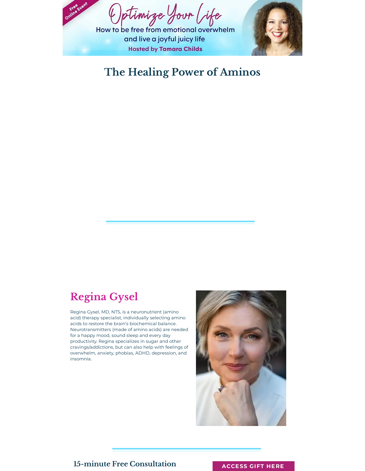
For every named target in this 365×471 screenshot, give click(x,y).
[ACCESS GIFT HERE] (254, 466)
